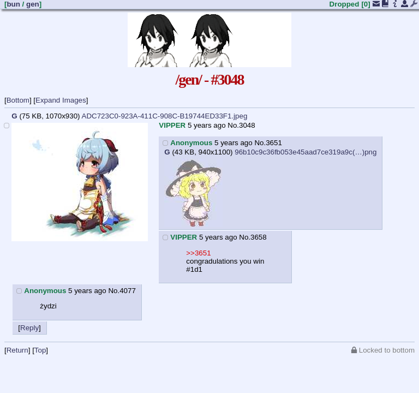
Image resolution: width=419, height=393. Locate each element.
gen (32, 4)
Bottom (18, 100)
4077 (127, 291)
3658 (258, 237)
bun (13, 4)
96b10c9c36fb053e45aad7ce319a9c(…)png (305, 152)
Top (40, 350)
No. (233, 125)
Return (17, 350)
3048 (247, 125)
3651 (274, 143)
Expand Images (60, 100)
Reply (29, 328)
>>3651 (198, 253)
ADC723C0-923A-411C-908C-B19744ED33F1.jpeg (165, 116)
